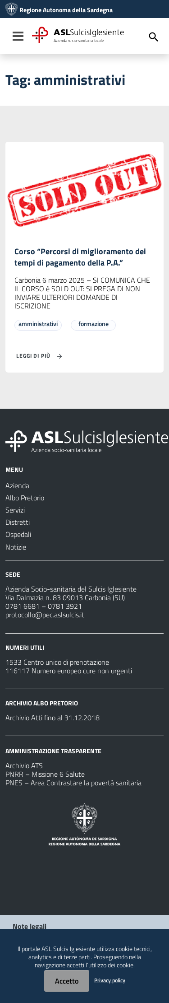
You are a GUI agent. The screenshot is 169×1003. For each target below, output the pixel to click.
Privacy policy (109, 980)
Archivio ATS (24, 765)
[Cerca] (154, 37)
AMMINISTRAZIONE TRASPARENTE (53, 751)
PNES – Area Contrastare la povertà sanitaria (73, 782)
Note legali (29, 926)
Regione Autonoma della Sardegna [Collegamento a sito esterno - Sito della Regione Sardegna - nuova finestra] (66, 10)
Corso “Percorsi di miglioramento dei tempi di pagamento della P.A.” (80, 257)
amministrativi (38, 323)
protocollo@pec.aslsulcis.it (44, 614)
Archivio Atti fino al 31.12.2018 (52, 717)
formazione (93, 323)
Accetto (66, 980)
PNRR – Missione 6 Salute (45, 774)
